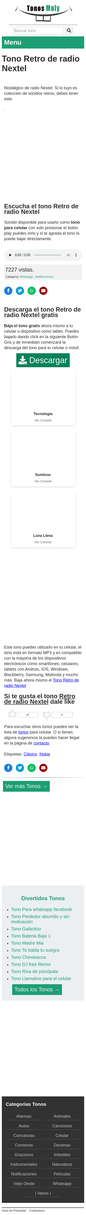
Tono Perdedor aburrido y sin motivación (40, 919)
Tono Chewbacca (28, 957)
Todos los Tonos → (37, 989)
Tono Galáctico (26, 928)
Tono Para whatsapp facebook (41, 909)
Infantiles (62, 1154)
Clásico (30, 754)
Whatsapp (26, 276)
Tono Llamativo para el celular (41, 978)
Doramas (62, 1145)
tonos (23, 732)
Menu (43, 42)
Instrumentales (23, 1164)
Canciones (62, 1126)
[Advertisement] (43, 155)
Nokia (44, 754)
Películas (62, 1174)
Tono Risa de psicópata (34, 971)
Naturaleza (62, 1164)
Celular (62, 1135)
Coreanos (24, 1145)
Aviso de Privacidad (14, 1210)
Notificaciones (44, 276)
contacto (41, 743)
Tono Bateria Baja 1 (31, 935)
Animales (62, 1116)
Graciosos (24, 1154)
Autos (24, 1126)
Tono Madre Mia (27, 943)
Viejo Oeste (24, 1183)
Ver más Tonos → (26, 786)
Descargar (43, 360)
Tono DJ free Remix (31, 964)
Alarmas (23, 1116)
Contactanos (37, 1210)
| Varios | (43, 1193)
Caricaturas (23, 1135)
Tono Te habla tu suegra (35, 950)
